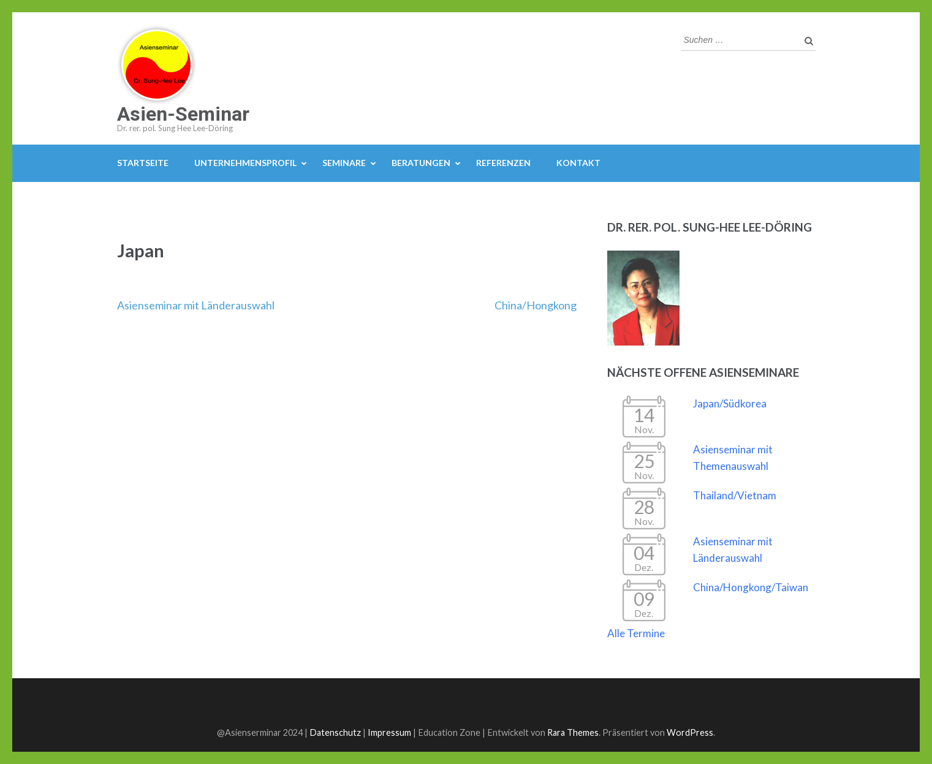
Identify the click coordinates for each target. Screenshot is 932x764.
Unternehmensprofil (245, 162)
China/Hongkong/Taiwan (750, 587)
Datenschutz (335, 732)
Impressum (389, 732)
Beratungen (421, 162)
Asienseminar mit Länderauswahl (196, 305)
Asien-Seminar (183, 114)
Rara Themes (573, 732)
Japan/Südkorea (730, 403)
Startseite (143, 162)
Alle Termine (636, 633)
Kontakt (578, 162)
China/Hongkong (535, 305)
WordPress (690, 732)
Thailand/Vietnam (734, 495)
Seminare (344, 162)
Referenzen (503, 162)
